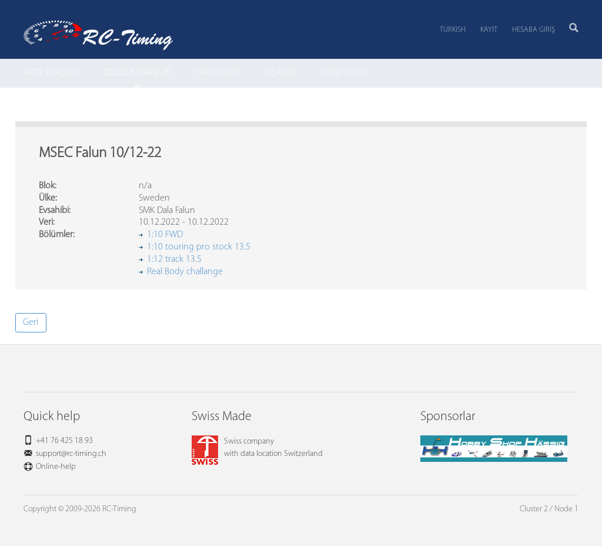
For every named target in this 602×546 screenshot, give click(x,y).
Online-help (56, 466)
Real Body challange (185, 272)
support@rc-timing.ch (71, 454)
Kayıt (488, 30)
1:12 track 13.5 (174, 259)
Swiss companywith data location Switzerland (257, 447)
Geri (30, 322)
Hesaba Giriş (533, 30)
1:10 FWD (165, 234)
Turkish (453, 30)
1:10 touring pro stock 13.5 (198, 247)
